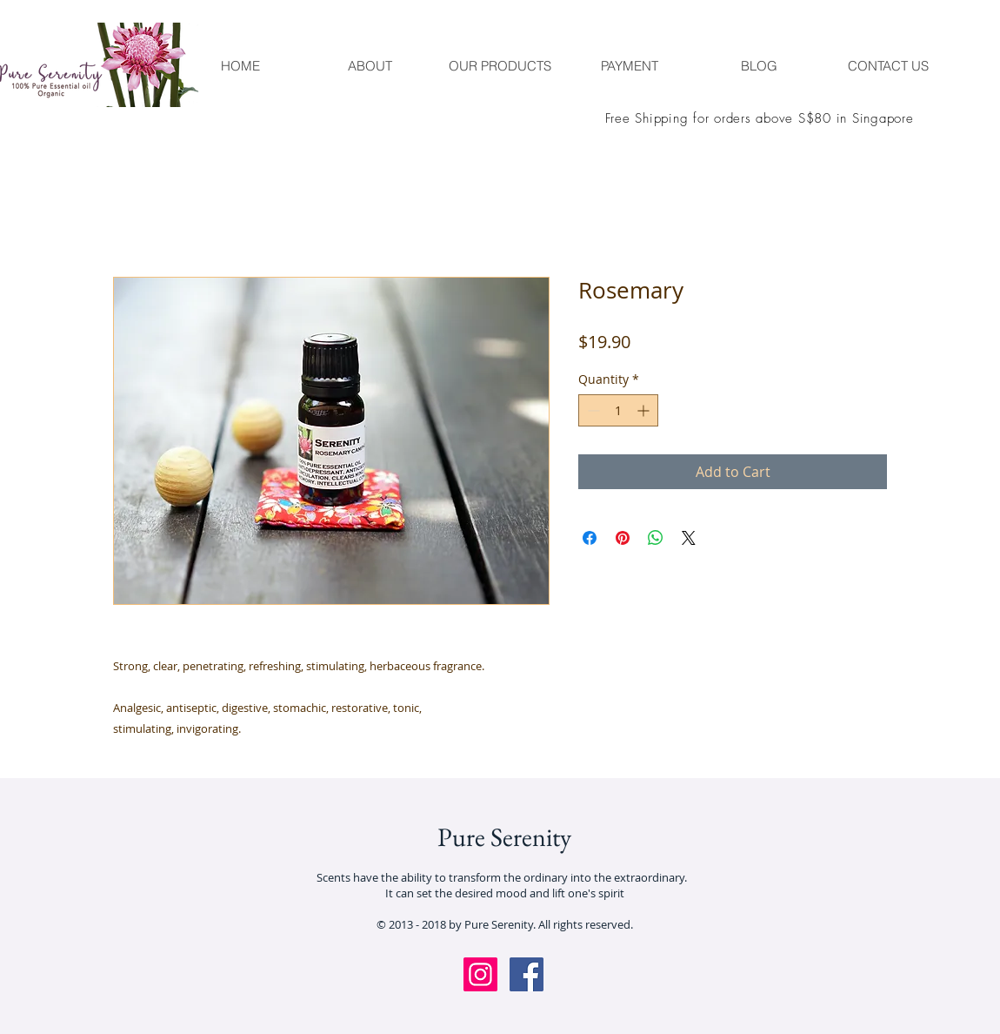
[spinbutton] (618, 410)
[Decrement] (592, 410)
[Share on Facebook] (589, 537)
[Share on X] (688, 537)
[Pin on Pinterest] (622, 537)
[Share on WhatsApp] (655, 537)
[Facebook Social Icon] (526, 974)
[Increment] (645, 410)
